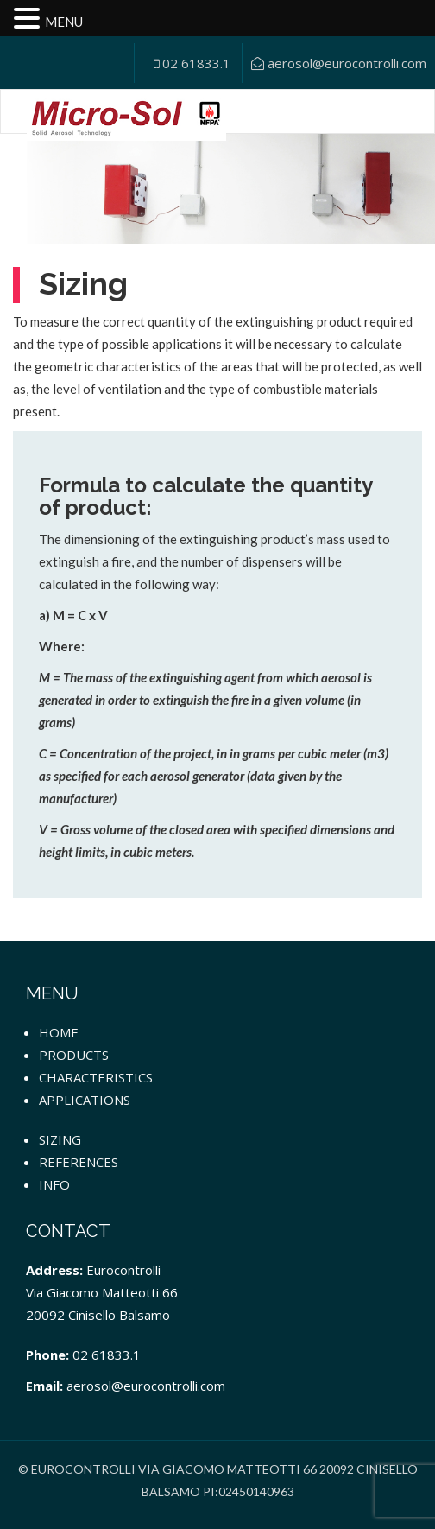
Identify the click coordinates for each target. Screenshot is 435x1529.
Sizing (60, 1139)
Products (74, 1054)
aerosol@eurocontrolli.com (338, 63)
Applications (84, 1099)
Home (59, 1032)
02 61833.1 (192, 63)
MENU (64, 21)
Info (54, 1184)
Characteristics (96, 1077)
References (78, 1162)
